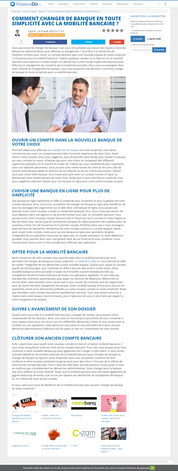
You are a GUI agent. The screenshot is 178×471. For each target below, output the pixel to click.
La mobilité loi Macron (87, 261)
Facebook (50, 42)
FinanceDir (16, 11)
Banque (42, 11)
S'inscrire (159, 49)
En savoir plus (143, 468)
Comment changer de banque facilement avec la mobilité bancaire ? (74, 11)
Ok (152, 468)
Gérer (51, 4)
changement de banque (65, 150)
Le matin (138, 38)
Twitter (88, 42)
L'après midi (154, 38)
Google (117, 42)
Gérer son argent (29, 11)
